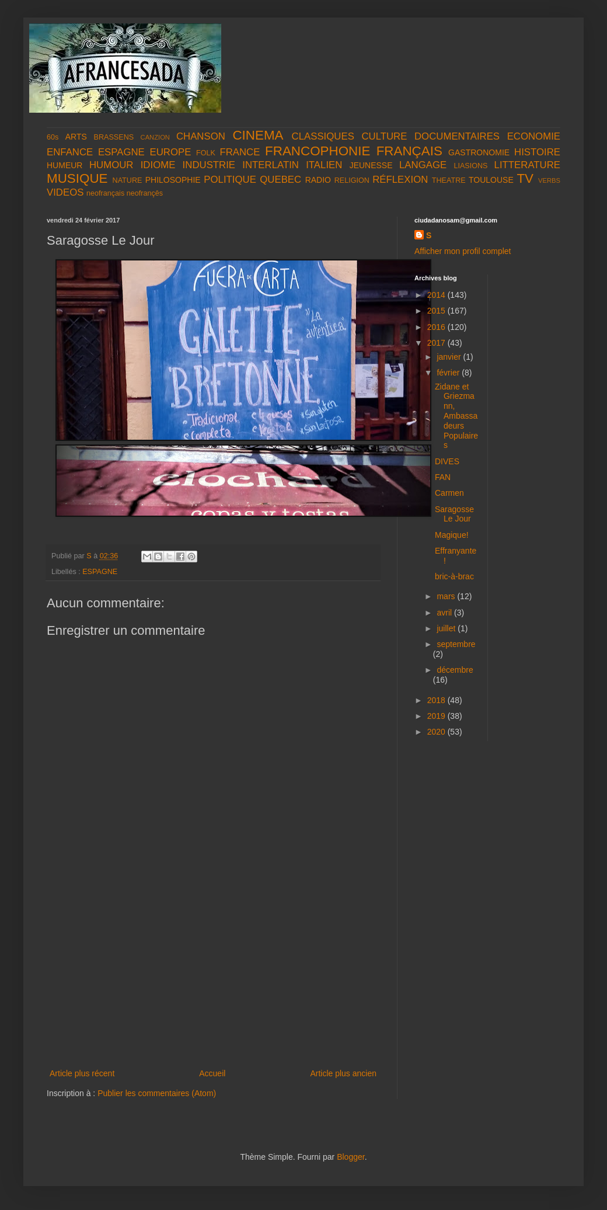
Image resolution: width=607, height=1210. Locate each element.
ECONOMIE (533, 136)
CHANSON (200, 136)
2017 (437, 342)
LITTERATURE (527, 165)
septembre (456, 644)
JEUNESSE (371, 165)
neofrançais (105, 193)
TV (525, 178)
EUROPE (170, 152)
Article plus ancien (343, 1073)
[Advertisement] (213, 979)
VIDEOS (65, 192)
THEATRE (449, 180)
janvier (450, 356)
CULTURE (384, 136)
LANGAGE (422, 165)
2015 (437, 310)
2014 (437, 295)
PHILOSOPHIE (173, 180)
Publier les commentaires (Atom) (156, 1093)
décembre (455, 669)
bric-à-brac (454, 576)
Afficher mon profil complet (462, 251)
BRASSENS (114, 137)
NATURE (127, 180)
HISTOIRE (537, 152)
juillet (447, 628)
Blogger (350, 1157)
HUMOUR (111, 165)
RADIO (318, 180)
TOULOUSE (491, 180)
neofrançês (145, 193)
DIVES (447, 461)
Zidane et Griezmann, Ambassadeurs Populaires (456, 416)
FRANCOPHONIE (317, 151)
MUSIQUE (77, 178)
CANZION (155, 137)
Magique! (452, 535)
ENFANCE (70, 152)
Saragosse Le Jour (454, 514)
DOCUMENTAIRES (457, 136)
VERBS (549, 180)
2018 (437, 700)
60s (52, 137)
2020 (437, 731)
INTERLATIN (270, 165)
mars (447, 596)
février (449, 372)
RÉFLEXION (400, 179)
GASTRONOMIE (479, 152)
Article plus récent (82, 1073)
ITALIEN (324, 165)
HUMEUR (64, 165)
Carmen (449, 493)
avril (445, 612)
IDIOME (158, 165)
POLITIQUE (230, 179)
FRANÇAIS (409, 151)
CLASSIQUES (323, 136)
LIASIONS (470, 166)
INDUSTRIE (209, 165)
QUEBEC (280, 179)
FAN (443, 477)
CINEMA (257, 135)
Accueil (212, 1073)
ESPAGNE (121, 152)
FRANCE (239, 152)
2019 (437, 716)
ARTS (76, 136)
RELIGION (351, 180)
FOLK (205, 153)
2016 (437, 327)
